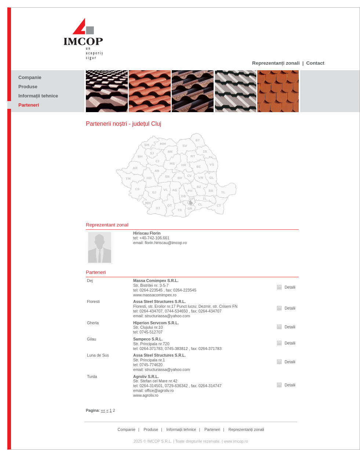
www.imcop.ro (236, 441)
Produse (27, 86)
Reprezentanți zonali (276, 63)
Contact (315, 63)
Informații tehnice (38, 96)
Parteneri (28, 105)
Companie (29, 77)
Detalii (289, 287)
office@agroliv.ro (159, 390)
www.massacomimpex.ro (155, 295)
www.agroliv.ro (146, 395)
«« (103, 410)
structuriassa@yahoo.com (167, 316)
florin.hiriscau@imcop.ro (165, 242)
